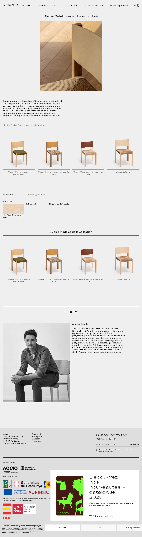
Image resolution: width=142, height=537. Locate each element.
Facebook (36, 434)
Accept (62, 528)
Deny (98, 528)
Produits (26, 5)
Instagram (36, 436)
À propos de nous (94, 5)
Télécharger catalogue (101, 517)
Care (54, 5)
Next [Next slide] (136, 55)
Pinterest (36, 441)
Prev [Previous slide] (5, 55)
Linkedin (36, 439)
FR (136, 5)
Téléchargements (119, 5)
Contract (41, 5)
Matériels (8, 195)
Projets (75, 5)
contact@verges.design (14, 443)
